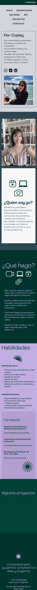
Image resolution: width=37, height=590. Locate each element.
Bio (26, 15)
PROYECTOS (18, 19)
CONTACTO (18, 24)
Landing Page (30, 2)
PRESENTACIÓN (24, 10)
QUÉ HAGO (14, 15)
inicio (9, 10)
